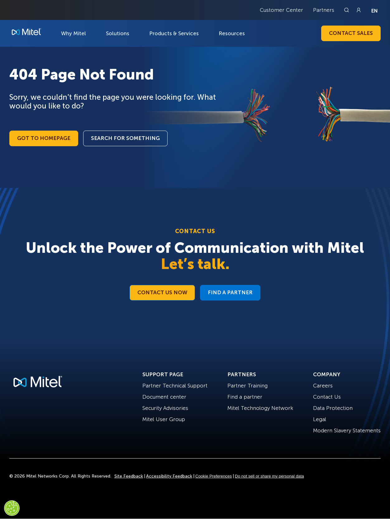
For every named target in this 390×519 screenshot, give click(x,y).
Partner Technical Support (174, 385)
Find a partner (244, 397)
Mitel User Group (163, 419)
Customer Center (281, 10)
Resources (232, 33)
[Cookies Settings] (12, 508)
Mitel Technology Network (260, 408)
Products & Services (174, 33)
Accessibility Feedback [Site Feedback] (169, 476)
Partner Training (247, 385)
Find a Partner (230, 292)
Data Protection (333, 408)
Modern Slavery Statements (347, 430)
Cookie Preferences (213, 476)
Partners (323, 10)
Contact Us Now (162, 292)
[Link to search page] (347, 10)
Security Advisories (165, 408)
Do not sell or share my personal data (269, 476)
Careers (323, 385)
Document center (164, 397)
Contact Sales (351, 33)
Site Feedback (128, 476)
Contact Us (327, 397)
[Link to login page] (358, 10)
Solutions (117, 33)
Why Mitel (73, 33)
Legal (319, 419)
